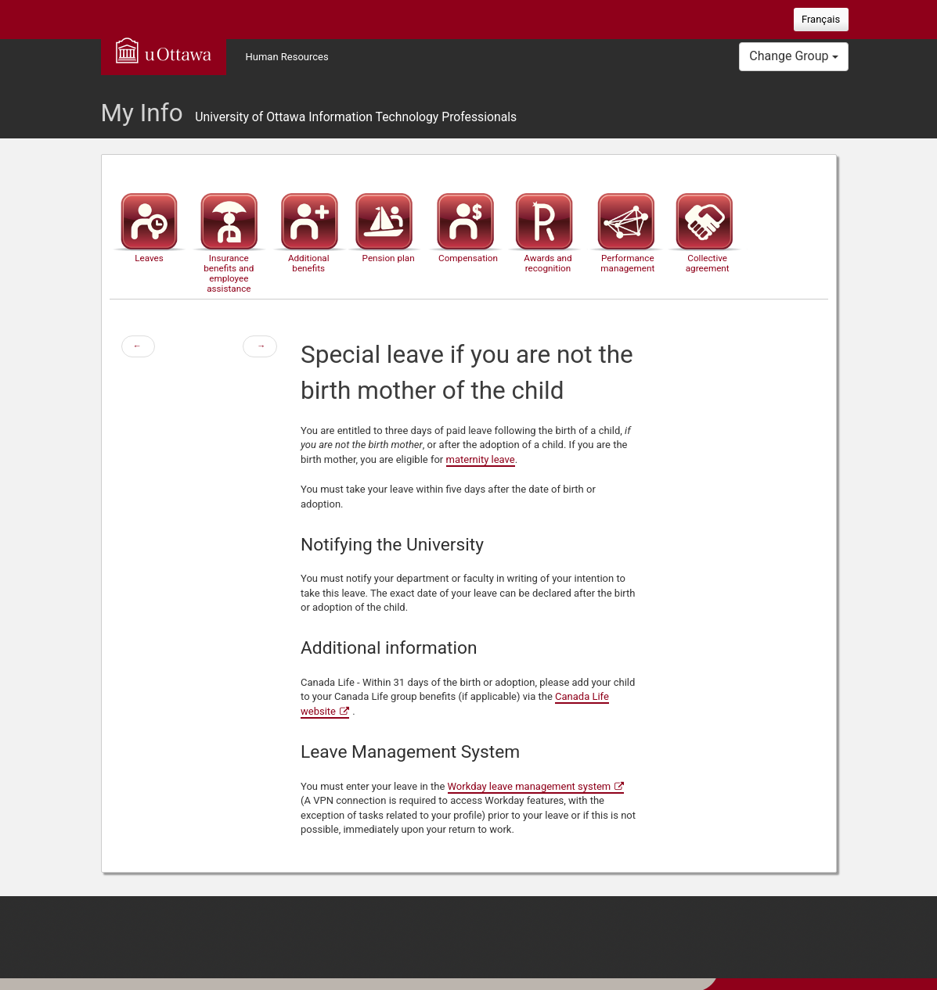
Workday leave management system (529, 786)
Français (821, 19)
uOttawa (163, 50)
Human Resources (287, 57)
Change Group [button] (793, 55)
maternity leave (480, 459)
